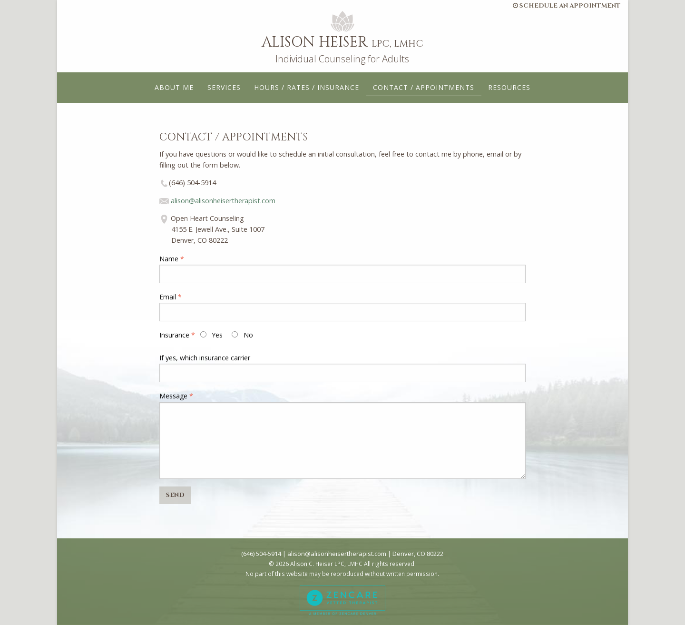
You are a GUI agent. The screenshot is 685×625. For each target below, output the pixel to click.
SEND (175, 495)
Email (167, 296)
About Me (174, 87)
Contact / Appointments (423, 87)
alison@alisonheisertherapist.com (223, 200)
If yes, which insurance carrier (204, 357)
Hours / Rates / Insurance (306, 87)
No (242, 334)
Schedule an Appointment (567, 5)
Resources (509, 87)
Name (168, 258)
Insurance (174, 334)
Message (173, 395)
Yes (211, 334)
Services (224, 87)
